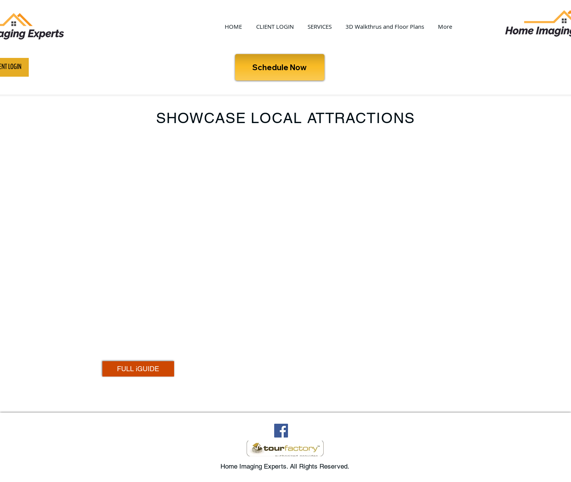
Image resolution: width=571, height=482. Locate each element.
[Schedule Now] (279, 67)
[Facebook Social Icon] (281, 431)
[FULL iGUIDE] (138, 369)
